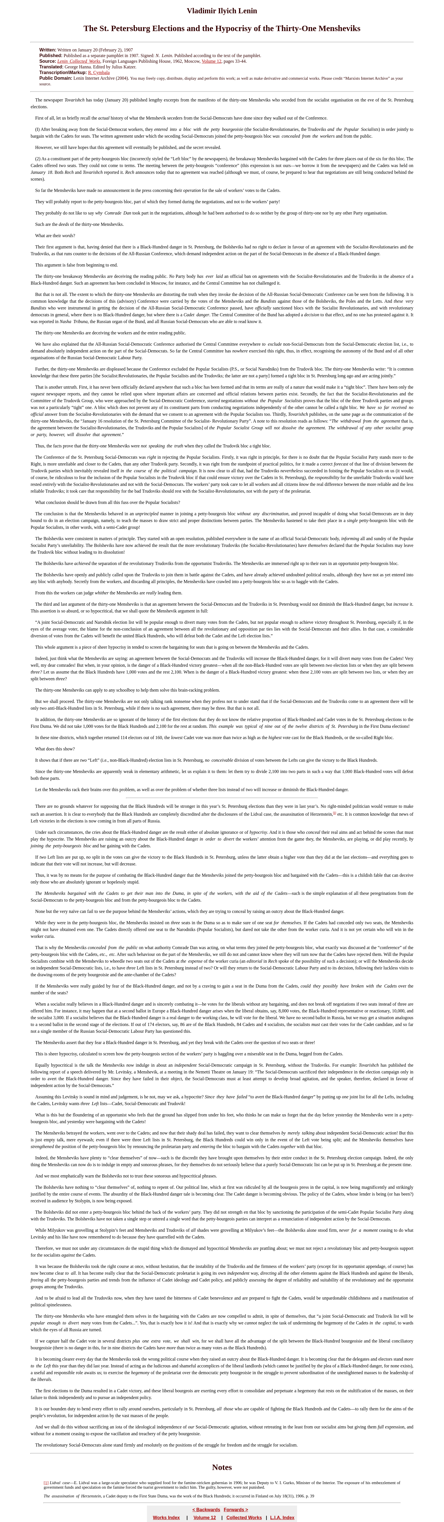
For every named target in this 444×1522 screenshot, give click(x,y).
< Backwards (206, 1509)
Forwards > (236, 1509)
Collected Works (244, 1517)
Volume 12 (211, 61)
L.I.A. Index (282, 1517)
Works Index (166, 1517)
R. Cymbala (99, 72)
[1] (334, 813)
